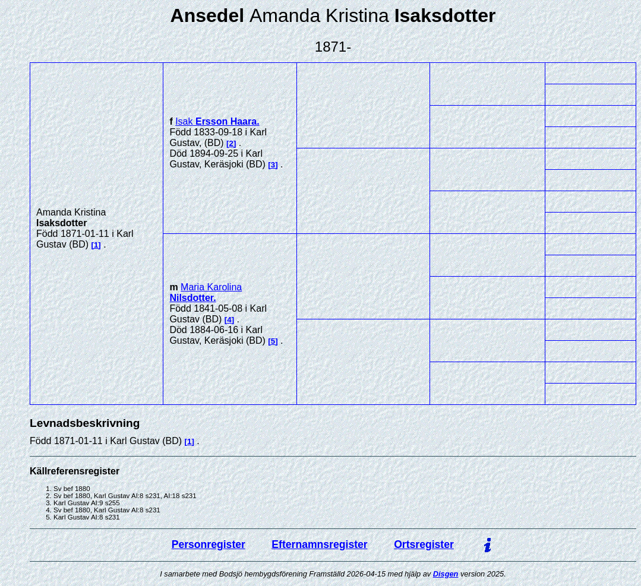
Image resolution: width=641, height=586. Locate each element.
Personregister (208, 544)
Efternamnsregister (319, 544)
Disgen (446, 573)
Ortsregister (424, 544)
